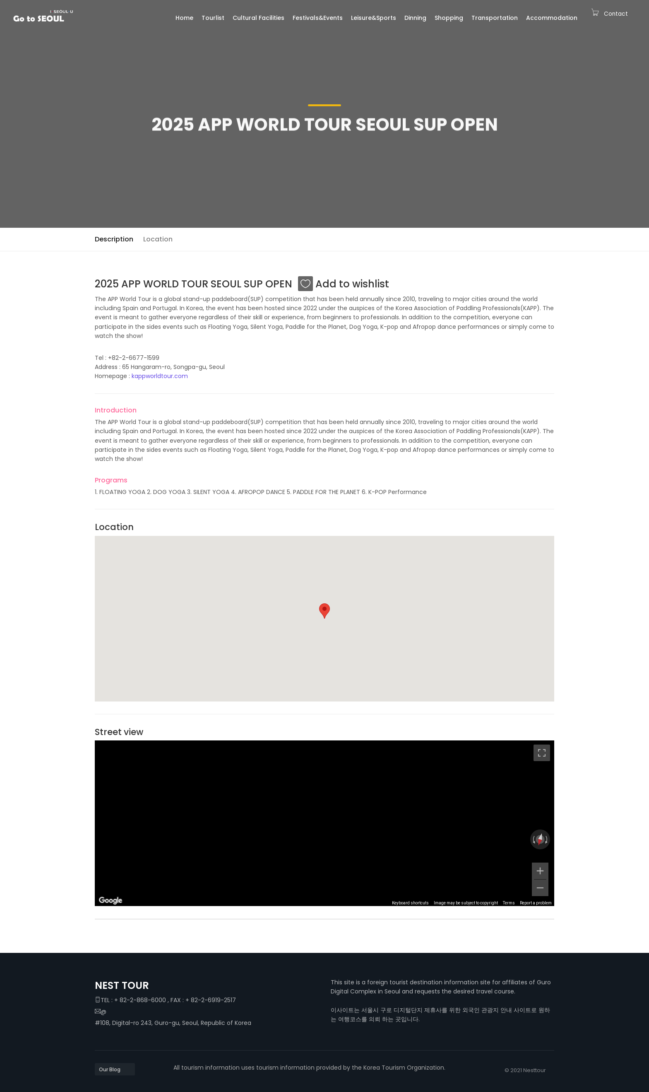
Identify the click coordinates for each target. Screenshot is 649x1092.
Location (158, 239)
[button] (324, 611)
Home (184, 18)
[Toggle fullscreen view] (542, 753)
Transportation (494, 18)
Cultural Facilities (258, 18)
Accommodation (551, 18)
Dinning (415, 18)
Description (114, 239)
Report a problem (536, 903)
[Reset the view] (540, 839)
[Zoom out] (540, 888)
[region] (324, 823)
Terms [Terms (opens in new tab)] (509, 903)
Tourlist (213, 18)
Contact (616, 14)
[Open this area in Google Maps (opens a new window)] (110, 900)
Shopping (449, 18)
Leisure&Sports (373, 18)
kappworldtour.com (160, 376)
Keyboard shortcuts (410, 903)
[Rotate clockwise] (547, 839)
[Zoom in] (540, 871)
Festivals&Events (318, 18)
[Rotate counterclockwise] (533, 839)
